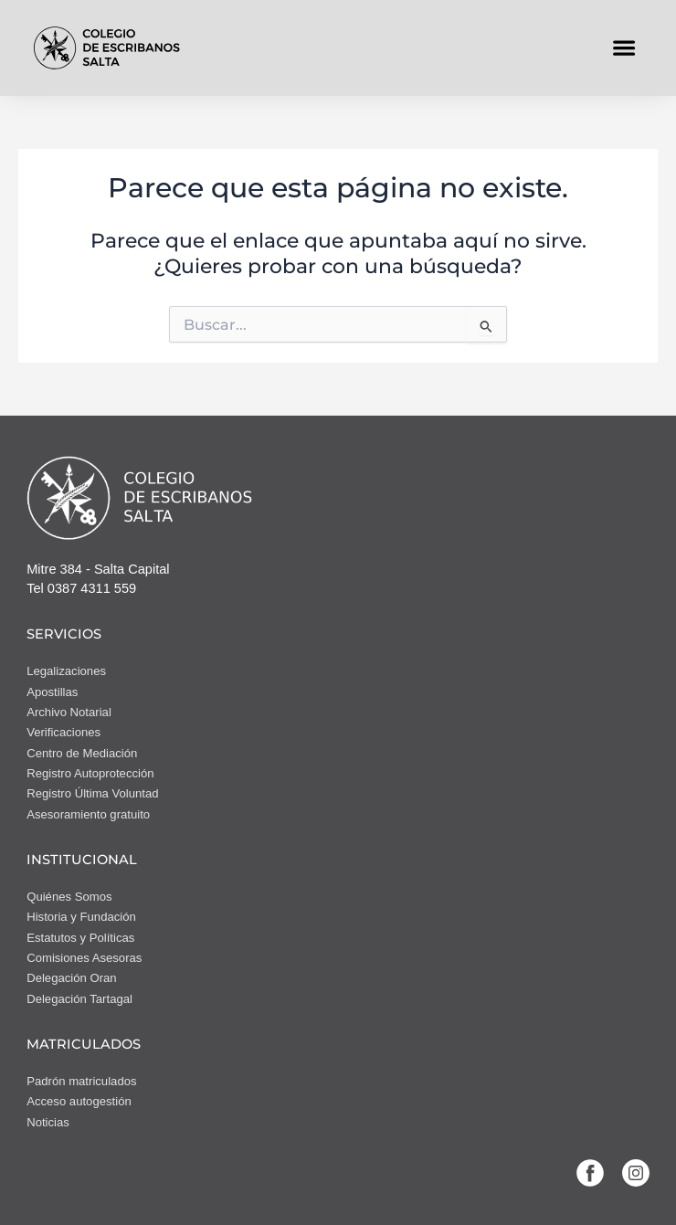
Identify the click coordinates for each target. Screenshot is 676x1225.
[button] (624, 48)
